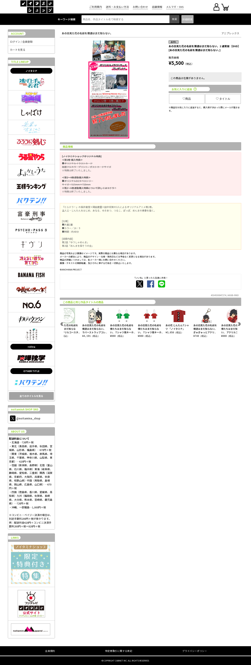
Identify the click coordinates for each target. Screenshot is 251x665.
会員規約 (50, 650)
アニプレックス (230, 33)
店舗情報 (157, 7)
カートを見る (17, 50)
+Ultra (31, 346)
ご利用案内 (95, 7)
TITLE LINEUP (20, 62)
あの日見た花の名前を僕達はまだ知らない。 (87, 33)
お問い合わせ (140, 7)
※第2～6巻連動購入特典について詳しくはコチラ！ (89, 188)
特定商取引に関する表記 (118, 650)
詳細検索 (187, 19)
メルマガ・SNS (175, 7)
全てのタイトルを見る (31, 396)
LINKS (15, 537)
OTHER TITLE (31, 371)
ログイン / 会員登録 (21, 41)
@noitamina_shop (25, 418)
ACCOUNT (17, 33)
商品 (187, 98)
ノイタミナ (31, 70)
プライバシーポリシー (194, 650)
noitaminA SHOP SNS (24, 409)
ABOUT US (18, 431)
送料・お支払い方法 (117, 7)
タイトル (223, 98)
